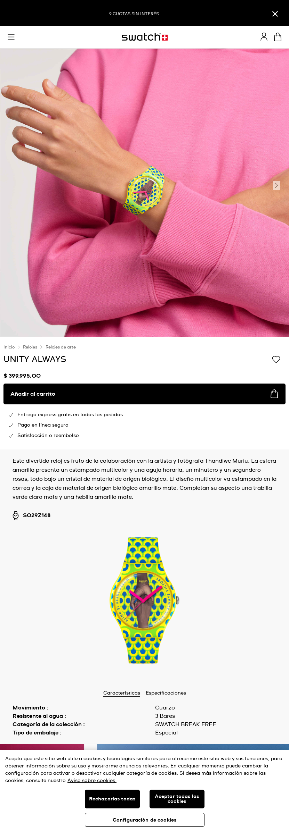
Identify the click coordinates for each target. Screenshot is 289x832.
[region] (144, 791)
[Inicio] (145, 37)
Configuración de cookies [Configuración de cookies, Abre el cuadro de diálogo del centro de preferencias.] (144, 820)
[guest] (264, 37)
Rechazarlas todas (112, 799)
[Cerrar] (275, 13)
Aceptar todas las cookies (177, 799)
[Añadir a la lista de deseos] (276, 359)
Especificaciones (166, 693)
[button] (11, 37)
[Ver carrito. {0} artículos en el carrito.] (277, 37)
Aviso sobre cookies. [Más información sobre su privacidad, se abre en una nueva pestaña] (92, 780)
